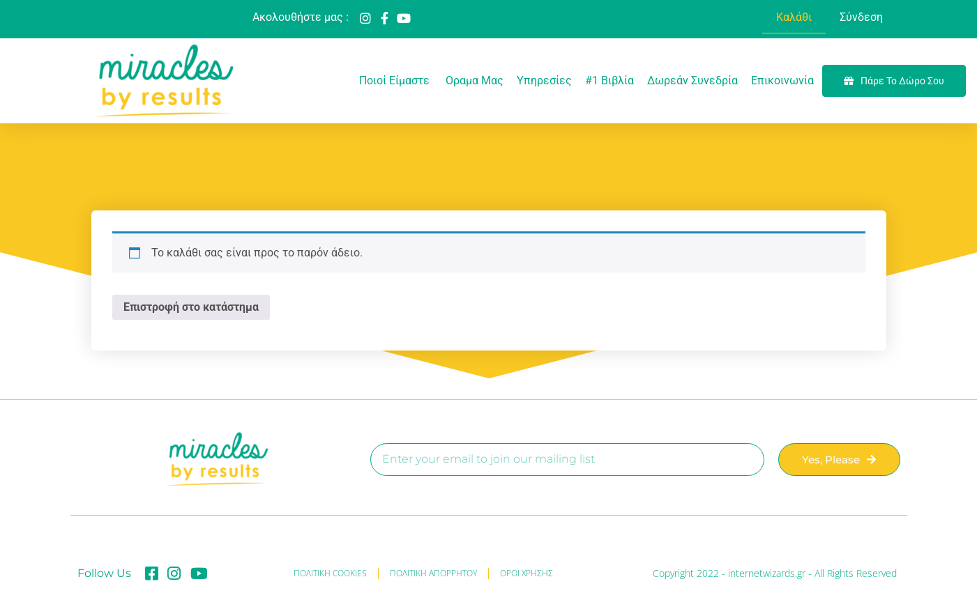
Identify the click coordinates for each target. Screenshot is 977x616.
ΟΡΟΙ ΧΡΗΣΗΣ (526, 573)
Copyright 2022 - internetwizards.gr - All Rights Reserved (775, 573)
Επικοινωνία (782, 80)
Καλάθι (794, 17)
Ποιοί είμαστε (395, 80)
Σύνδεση (861, 17)
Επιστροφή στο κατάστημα (191, 307)
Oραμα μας (474, 80)
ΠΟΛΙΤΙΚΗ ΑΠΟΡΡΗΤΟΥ (433, 573)
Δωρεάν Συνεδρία (692, 80)
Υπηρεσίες (544, 80)
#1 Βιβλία (609, 80)
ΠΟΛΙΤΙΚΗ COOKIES (330, 573)
